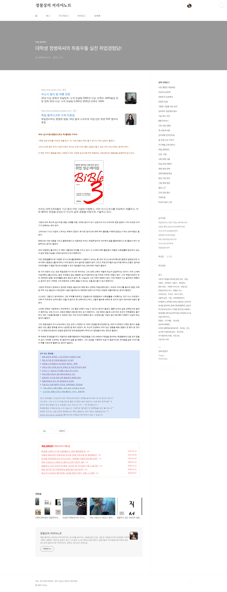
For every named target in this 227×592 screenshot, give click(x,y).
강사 (188, 328)
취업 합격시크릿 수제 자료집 (58, 115)
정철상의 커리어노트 (53, 6)
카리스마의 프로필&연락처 (168, 231)
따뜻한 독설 (163, 102)
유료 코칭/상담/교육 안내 (167, 239)
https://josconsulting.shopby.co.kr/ (56, 111)
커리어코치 (162, 294)
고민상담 (176, 321)
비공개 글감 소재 (165, 202)
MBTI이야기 (163, 121)
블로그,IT (162, 188)
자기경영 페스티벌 (165, 336)
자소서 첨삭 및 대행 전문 (55, 94)
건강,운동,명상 (164, 192)
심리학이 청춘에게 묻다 (167, 111)
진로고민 (176, 336)
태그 (48, 15)
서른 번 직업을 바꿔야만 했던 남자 (170, 279)
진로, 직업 (162, 154)
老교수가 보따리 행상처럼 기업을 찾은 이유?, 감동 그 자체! (68, 473)
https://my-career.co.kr (51, 90)
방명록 (97, 15)
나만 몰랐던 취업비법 (166, 87)
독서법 (182, 328)
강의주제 (180, 332)
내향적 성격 (162, 298)
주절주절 (161, 197)
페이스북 (161, 369)
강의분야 (168, 283)
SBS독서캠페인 (164, 324)
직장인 (160, 283)
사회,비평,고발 (164, 159)
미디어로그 (64, 15)
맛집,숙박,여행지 (165, 164)
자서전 (170, 294)
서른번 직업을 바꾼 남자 (167, 106)
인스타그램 (167, 369)
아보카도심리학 (164, 92)
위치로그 (82, 15)
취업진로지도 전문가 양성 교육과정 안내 (172, 222)
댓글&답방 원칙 (164, 248)
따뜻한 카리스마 (173, 287)
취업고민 (184, 287)
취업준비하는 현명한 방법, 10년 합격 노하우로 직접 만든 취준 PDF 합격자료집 (79, 120)
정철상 (160, 321)
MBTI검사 (162, 287)
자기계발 (168, 321)
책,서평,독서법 (164, 130)
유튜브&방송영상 (165, 173)
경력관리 (182, 283)
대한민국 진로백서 (165, 97)
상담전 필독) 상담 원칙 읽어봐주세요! (171, 227)
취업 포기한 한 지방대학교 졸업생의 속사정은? (62, 469)
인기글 (169, 256)
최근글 (161, 256)
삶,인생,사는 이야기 (166, 140)
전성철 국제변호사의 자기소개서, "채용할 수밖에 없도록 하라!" (69, 458)
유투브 (174, 369)
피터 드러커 (178, 294)
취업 (186, 279)
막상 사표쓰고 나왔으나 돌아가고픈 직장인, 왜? (62, 462)
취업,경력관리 (47, 446)
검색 (183, 6)
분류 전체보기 (163, 82)
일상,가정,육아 (164, 178)
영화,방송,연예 (164, 169)
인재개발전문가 (178, 298)
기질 (170, 298)
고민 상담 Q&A (164, 125)
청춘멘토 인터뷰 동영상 (166, 235)
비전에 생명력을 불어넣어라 (168, 328)
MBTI (175, 283)
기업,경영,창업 (164, 183)
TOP (189, 582)
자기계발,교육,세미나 (166, 145)
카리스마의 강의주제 (165, 243)
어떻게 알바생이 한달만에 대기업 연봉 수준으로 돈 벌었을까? (69, 455)
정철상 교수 (177, 290)
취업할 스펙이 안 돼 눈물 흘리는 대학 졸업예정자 (63, 451)
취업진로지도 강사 (165, 290)
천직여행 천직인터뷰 (166, 135)
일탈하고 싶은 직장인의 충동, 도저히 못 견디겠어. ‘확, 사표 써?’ (70, 466)
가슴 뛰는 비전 (164, 116)
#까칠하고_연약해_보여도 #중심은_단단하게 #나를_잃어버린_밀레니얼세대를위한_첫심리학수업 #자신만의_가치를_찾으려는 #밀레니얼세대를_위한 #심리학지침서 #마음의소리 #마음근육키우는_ (174, 309)
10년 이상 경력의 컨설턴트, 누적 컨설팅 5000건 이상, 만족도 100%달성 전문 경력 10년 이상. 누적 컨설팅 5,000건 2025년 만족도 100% (79, 99)
